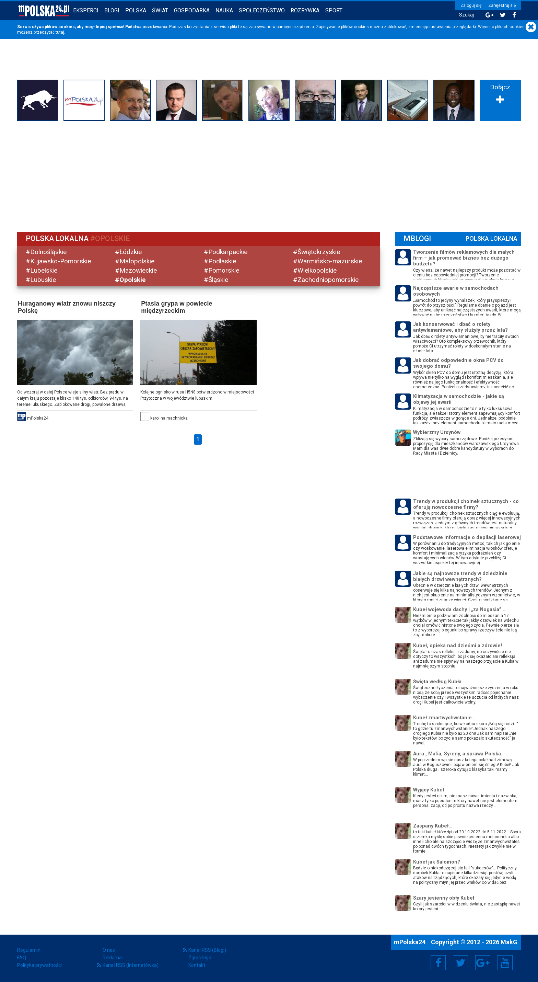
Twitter (460, 963)
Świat (160, 10)
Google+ (483, 963)
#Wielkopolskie (315, 270)
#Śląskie (216, 280)
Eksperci (85, 10)
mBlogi (417, 238)
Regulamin (28, 950)
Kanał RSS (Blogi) (207, 950)
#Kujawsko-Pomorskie (58, 261)
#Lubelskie (41, 270)
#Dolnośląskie (46, 252)
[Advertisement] (269, 175)
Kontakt (196, 965)
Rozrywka (305, 10)
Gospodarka (192, 10)
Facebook (438, 963)
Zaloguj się (470, 5)
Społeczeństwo (262, 10)
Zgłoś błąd (199, 957)
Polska (135, 10)
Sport (333, 10)
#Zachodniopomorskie (326, 280)
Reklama (112, 957)
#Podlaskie (220, 261)
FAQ (21, 957)
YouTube (505, 963)
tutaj (60, 32)
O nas (109, 950)
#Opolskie (130, 280)
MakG (509, 942)
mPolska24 (410, 942)
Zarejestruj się (502, 5)
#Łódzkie (128, 252)
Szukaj (466, 15)
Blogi (111, 10)
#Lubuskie (41, 280)
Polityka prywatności (39, 965)
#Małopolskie (134, 261)
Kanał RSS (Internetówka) (131, 965)
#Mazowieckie (136, 270)
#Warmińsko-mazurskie (327, 261)
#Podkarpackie (225, 252)
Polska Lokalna (491, 238)
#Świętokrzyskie (316, 252)
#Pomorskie (221, 270)
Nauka (224, 10)
